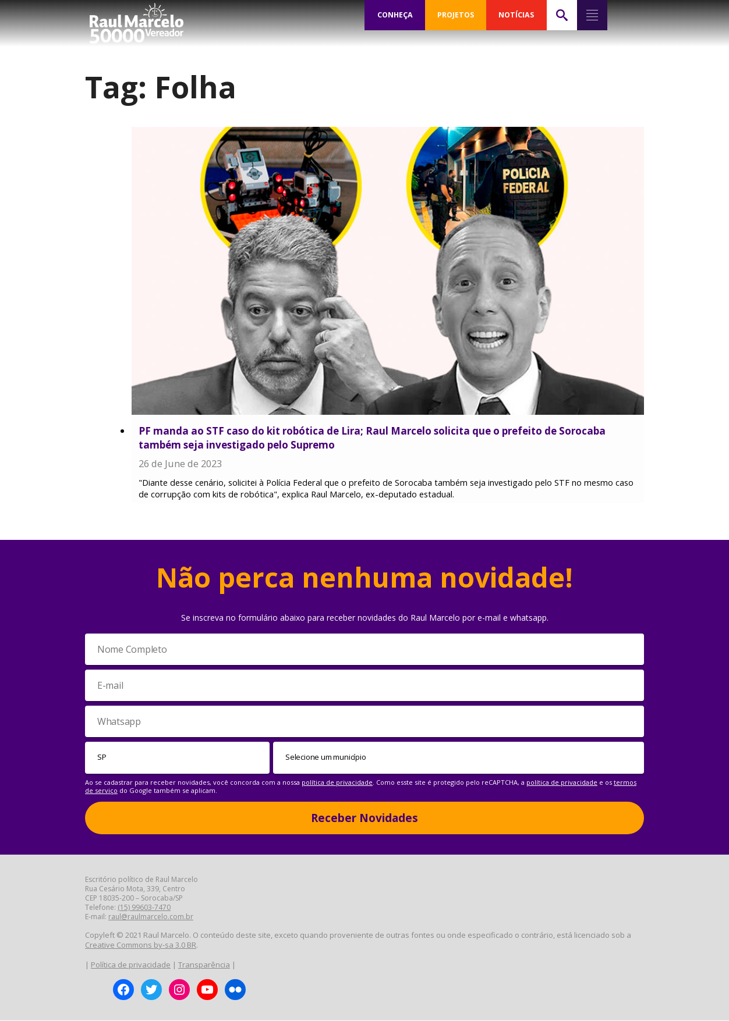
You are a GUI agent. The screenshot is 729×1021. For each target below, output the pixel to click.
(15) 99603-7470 (144, 908)
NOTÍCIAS (516, 15)
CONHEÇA (395, 15)
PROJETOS (455, 15)
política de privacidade (337, 782)
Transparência (204, 964)
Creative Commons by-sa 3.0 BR (140, 945)
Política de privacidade (131, 964)
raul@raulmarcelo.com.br (150, 917)
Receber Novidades (364, 818)
